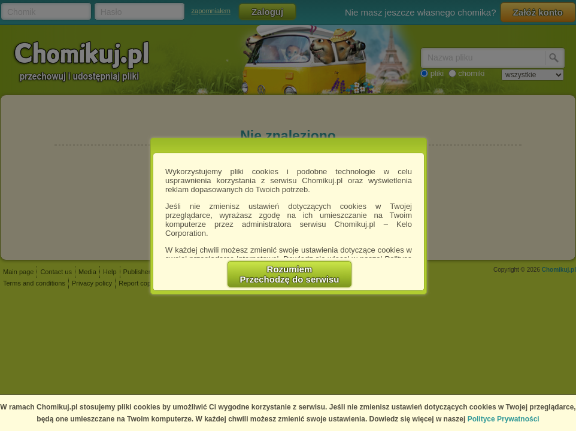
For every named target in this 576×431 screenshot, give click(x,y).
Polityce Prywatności (503, 419)
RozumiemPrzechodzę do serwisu (289, 274)
